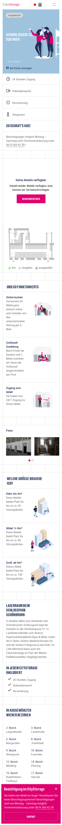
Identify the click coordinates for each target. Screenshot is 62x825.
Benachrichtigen (31, 198)
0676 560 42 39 (44, 807)
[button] (29, 460)
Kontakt (31, 816)
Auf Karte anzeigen (19, 68)
